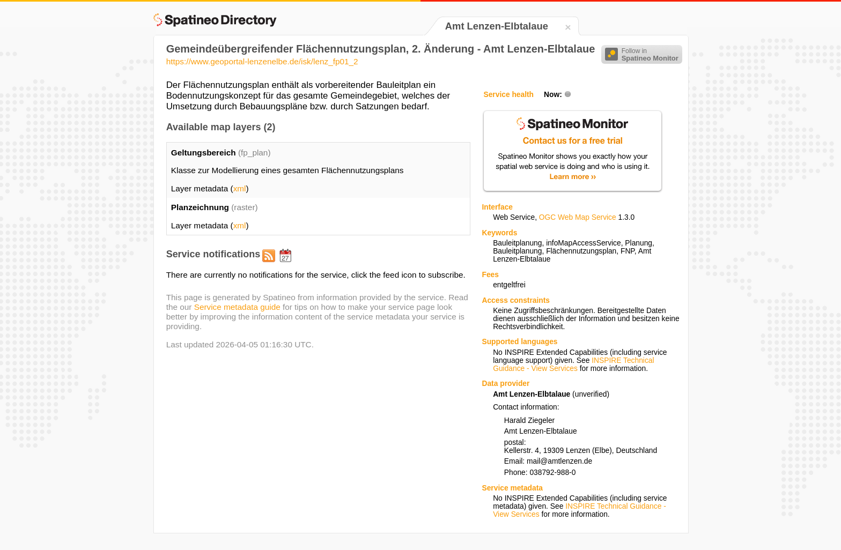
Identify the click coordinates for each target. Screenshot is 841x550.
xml (239, 188)
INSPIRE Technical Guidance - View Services (573, 364)
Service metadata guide (237, 306)
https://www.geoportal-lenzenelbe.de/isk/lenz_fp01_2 (262, 61)
